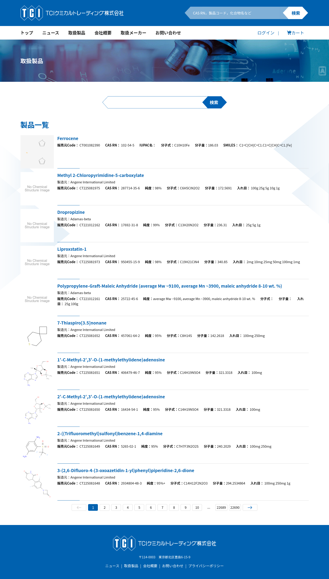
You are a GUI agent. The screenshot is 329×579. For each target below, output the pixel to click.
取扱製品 (76, 33)
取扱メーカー (133, 33)
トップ (26, 33)
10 (196, 507)
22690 (235, 507)
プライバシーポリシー (206, 565)
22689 (221, 507)
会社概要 (103, 33)
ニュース (50, 33)
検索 (296, 13)
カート (295, 33)
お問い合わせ (168, 33)
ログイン (266, 33)
